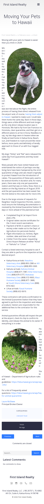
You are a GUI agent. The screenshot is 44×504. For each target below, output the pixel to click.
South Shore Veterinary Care (21, 283)
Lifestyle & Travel (22, 416)
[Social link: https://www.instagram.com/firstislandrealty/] (17, 483)
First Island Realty (9, 35)
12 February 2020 (23, 35)
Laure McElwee (8, 401)
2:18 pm (34, 35)
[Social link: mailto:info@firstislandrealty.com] (31, 483)
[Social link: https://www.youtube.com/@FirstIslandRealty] (22, 483)
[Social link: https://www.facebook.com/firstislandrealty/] (12, 483)
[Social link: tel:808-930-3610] (26, 483)
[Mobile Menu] (38, 4)
